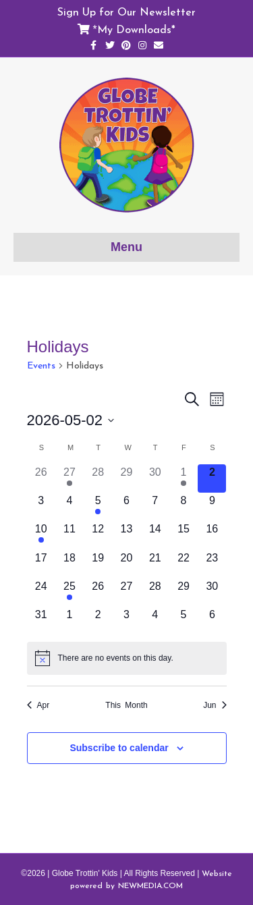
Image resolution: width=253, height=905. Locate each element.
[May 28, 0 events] (155, 592)
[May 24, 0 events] (41, 592)
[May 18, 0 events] (69, 564)
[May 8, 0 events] (183, 507)
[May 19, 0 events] (98, 564)
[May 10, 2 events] (41, 535)
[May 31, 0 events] (41, 621)
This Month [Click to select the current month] (126, 705)
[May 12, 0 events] (98, 535)
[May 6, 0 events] (126, 507)
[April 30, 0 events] (155, 478)
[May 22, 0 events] (183, 564)
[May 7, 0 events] (155, 507)
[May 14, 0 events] (155, 535)
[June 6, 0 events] (212, 621)
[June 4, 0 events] (155, 621)
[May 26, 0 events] (98, 592)
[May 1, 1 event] (183, 478)
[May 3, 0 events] (41, 507)
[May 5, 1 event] (98, 507)
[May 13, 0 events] (126, 535)
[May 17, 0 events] (41, 564)
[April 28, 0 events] (98, 478)
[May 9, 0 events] (212, 507)
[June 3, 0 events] (126, 621)
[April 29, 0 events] (126, 478)
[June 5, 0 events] (183, 621)
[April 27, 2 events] (69, 478)
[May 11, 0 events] (69, 535)
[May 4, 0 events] (69, 507)
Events (41, 366)
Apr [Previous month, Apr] (38, 705)
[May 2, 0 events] (212, 478)
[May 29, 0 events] (183, 592)
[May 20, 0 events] (126, 564)
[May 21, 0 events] (155, 564)
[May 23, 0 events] (212, 564)
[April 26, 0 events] (41, 478)
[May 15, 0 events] (183, 535)
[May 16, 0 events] (212, 535)
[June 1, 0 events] (69, 621)
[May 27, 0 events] (126, 592)
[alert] (127, 658)
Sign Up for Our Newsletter (126, 11)
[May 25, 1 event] (69, 592)
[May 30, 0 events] (212, 592)
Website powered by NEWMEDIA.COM (151, 879)
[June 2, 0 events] (98, 621)
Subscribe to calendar (118, 747)
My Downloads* (136, 29)
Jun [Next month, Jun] (214, 705)
